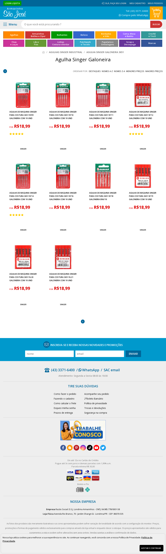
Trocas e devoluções (95, 408)
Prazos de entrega (63, 412)
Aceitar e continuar (151, 548)
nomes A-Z (107, 71)
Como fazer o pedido (65, 393)
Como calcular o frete (65, 403)
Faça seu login (118, 3)
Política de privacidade (95, 403)
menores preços (135, 71)
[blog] (70, 448)
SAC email (112, 370)
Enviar (133, 354)
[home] (14, 13)
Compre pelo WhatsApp (133, 15)
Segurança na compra (95, 412)
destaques (95, 71)
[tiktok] (90, 448)
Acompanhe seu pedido (96, 393)
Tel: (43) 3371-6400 (137, 10)
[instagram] (83, 448)
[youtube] (96, 448)
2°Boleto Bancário (93, 398)
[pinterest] (76, 448)
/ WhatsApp (87, 370)
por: (11, 127)
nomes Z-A (119, 71)
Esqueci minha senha (65, 408)
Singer (23, 149)
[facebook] (63, 448)
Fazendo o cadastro (64, 398)
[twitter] (103, 448)
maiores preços (154, 71)
